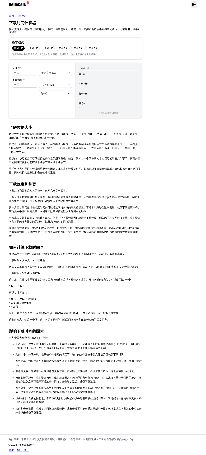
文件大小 (18, 67)
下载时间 (84, 67)
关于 (26, 450)
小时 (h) (83, 83)
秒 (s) (82, 103)
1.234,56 (76, 48)
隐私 (11, 450)
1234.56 (18, 48)
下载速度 (18, 79)
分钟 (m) (84, 93)
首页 (11, 16)
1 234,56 (91, 48)
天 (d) (82, 73)
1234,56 (62, 48)
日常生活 (21, 16)
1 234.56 (47, 48)
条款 (19, 450)
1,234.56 (32, 48)
